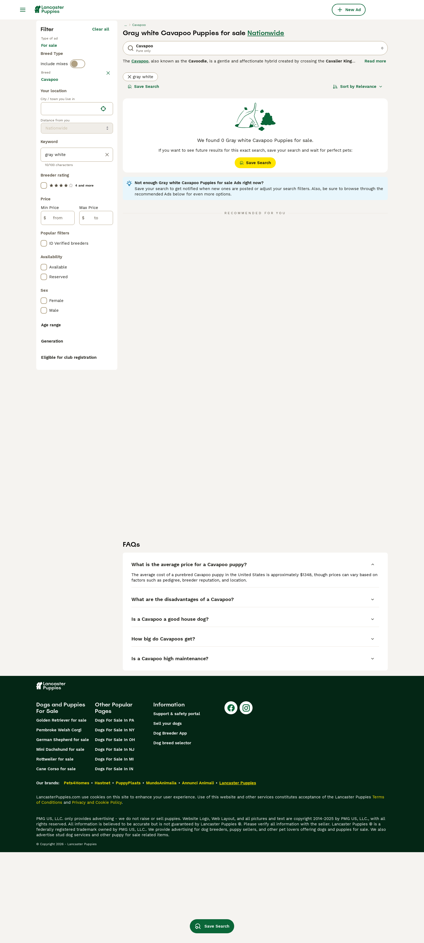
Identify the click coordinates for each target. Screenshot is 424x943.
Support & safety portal (176, 804)
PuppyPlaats (128, 873)
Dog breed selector (172, 833)
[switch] (77, 71)
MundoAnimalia (161, 873)
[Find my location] (103, 236)
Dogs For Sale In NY (114, 820)
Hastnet (102, 873)
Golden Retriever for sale (61, 811)
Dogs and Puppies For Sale (60, 798)
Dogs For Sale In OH (115, 830)
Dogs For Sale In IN (114, 859)
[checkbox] (43, 110)
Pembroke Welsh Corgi (58, 820)
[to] (96, 345)
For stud (81, 50)
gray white (140, 76)
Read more (375, 61)
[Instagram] (246, 798)
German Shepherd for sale (62, 830)
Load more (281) (97, 207)
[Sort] (358, 86)
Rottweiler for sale (55, 850)
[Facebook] (230, 798)
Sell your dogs (167, 814)
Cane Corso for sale (56, 859)
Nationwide (265, 33)
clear (104, 82)
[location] (77, 236)
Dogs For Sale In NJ (114, 840)
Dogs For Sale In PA (114, 811)
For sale (53, 50)
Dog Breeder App (170, 824)
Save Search (143, 86)
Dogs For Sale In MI (114, 850)
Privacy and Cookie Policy (97, 893)
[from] (58, 345)
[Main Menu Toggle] (22, 9)
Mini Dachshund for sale (60, 840)
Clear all (100, 29)
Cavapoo (139, 61)
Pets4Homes (76, 873)
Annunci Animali (198, 873)
